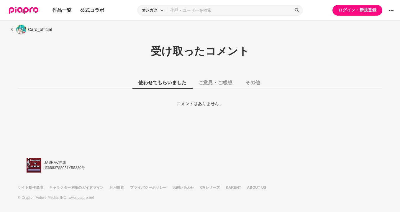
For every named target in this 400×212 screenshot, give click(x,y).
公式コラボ (92, 10)
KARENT (233, 188)
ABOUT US (256, 188)
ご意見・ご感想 (215, 82)
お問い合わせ (183, 188)
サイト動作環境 (30, 188)
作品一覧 (61, 10)
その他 (252, 82)
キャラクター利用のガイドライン (76, 188)
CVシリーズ (210, 188)
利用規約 (117, 188)
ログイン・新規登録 (357, 10)
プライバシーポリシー (148, 188)
